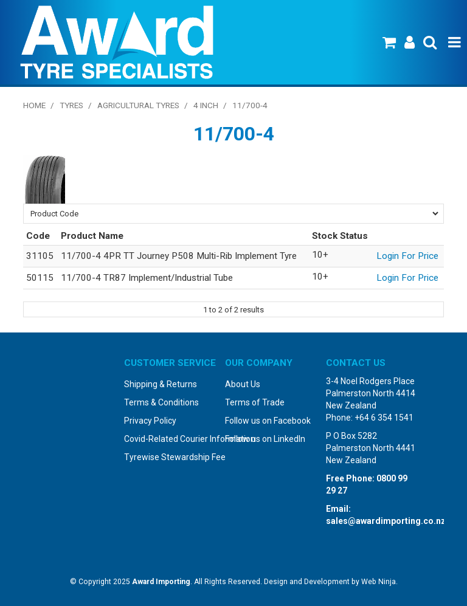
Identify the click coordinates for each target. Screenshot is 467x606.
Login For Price (407, 255)
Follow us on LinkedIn (265, 439)
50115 (40, 277)
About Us (242, 384)
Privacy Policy (150, 420)
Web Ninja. (379, 581)
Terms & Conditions (161, 402)
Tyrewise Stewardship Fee (170, 457)
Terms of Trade (255, 402)
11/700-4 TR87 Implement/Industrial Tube (147, 277)
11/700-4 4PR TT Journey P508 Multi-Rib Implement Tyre (179, 255)
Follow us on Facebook (268, 420)
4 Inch (205, 105)
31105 (40, 255)
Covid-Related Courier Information (170, 439)
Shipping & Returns (160, 384)
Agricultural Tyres (138, 105)
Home (34, 105)
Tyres (71, 105)
